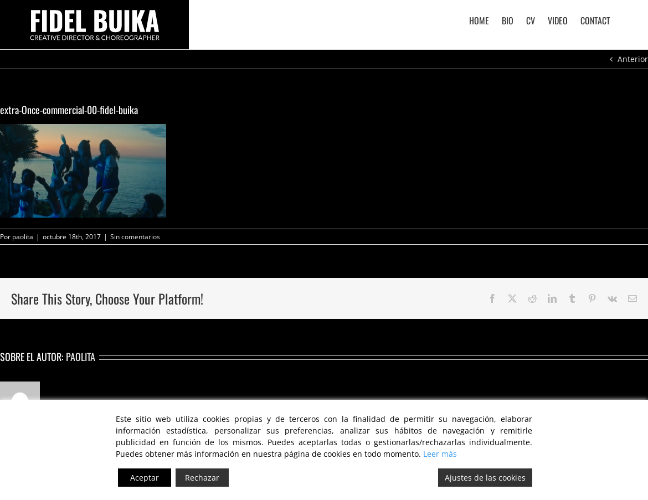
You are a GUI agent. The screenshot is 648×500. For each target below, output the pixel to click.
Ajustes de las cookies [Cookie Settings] (485, 477)
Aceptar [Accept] (144, 477)
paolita (22, 236)
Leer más (440, 454)
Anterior (633, 59)
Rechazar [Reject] (202, 477)
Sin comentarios (135, 236)
